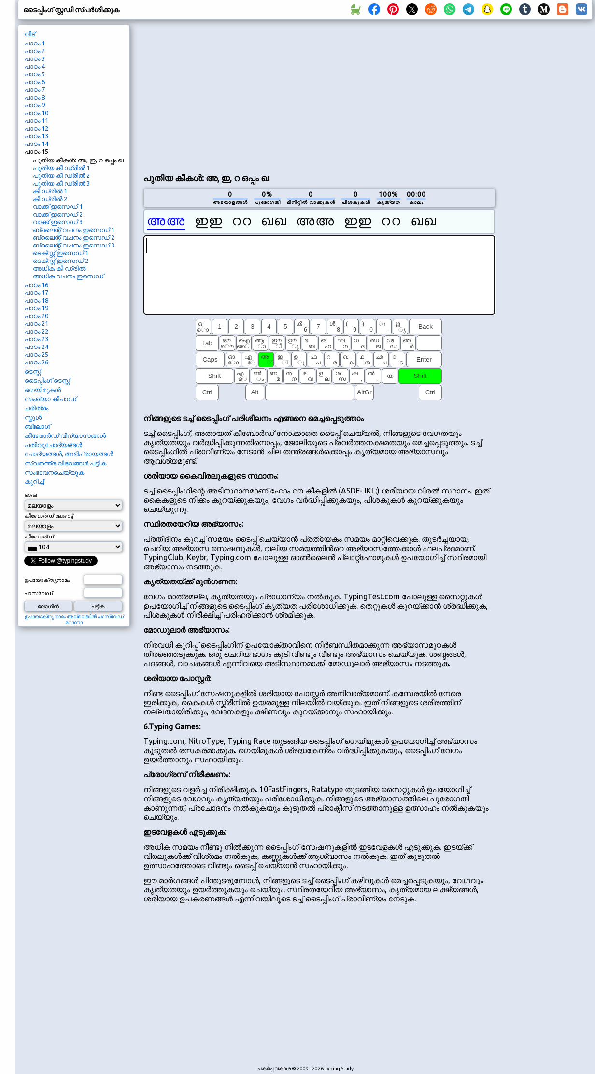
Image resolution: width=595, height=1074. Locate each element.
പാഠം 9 (35, 105)
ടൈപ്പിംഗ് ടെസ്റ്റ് (47, 380)
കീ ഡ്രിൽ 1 (50, 191)
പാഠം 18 (36, 300)
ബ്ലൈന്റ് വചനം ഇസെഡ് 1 (73, 229)
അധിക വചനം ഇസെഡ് (68, 276)
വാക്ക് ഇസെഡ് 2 (58, 214)
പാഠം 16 (36, 284)
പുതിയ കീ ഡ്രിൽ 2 (61, 175)
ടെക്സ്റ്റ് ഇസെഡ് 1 (60, 252)
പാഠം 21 (36, 323)
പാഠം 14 (36, 143)
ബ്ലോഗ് (37, 426)
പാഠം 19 (36, 308)
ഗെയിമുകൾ (43, 389)
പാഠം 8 (35, 97)
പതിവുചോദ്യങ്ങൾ (53, 444)
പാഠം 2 (35, 50)
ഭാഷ (31, 495)
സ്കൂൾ (33, 417)
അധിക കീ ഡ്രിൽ (59, 268)
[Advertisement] (319, 94)
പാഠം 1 (35, 43)
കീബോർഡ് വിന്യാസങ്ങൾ (65, 435)
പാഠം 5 (35, 74)
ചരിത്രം (36, 408)
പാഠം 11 (36, 120)
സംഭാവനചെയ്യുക (54, 472)
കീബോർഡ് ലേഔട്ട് (49, 516)
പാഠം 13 (36, 135)
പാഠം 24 (36, 346)
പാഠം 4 (35, 66)
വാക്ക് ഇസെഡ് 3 (58, 221)
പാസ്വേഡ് (38, 593)
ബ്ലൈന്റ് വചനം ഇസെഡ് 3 (73, 245)
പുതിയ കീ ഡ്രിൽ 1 (61, 167)
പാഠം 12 (36, 128)
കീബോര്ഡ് (39, 536)
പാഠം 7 (35, 89)
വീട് (30, 33)
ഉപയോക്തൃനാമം (47, 580)
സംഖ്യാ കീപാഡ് (50, 398)
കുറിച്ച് (34, 481)
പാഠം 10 (36, 112)
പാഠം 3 (35, 58)
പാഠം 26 (36, 362)
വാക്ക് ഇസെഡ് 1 (58, 206)
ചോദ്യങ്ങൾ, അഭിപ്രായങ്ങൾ (69, 453)
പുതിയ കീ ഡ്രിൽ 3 (61, 183)
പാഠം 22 (36, 331)
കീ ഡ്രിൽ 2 (50, 198)
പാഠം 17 (36, 292)
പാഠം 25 (36, 354)
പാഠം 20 (36, 315)
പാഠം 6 (35, 81)
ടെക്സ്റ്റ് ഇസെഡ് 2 (60, 260)
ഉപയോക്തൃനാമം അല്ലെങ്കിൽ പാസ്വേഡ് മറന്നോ (74, 619)
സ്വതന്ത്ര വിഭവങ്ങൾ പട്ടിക (65, 463)
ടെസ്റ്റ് (33, 371)
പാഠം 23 (36, 338)
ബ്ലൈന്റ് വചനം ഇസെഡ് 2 (73, 237)
